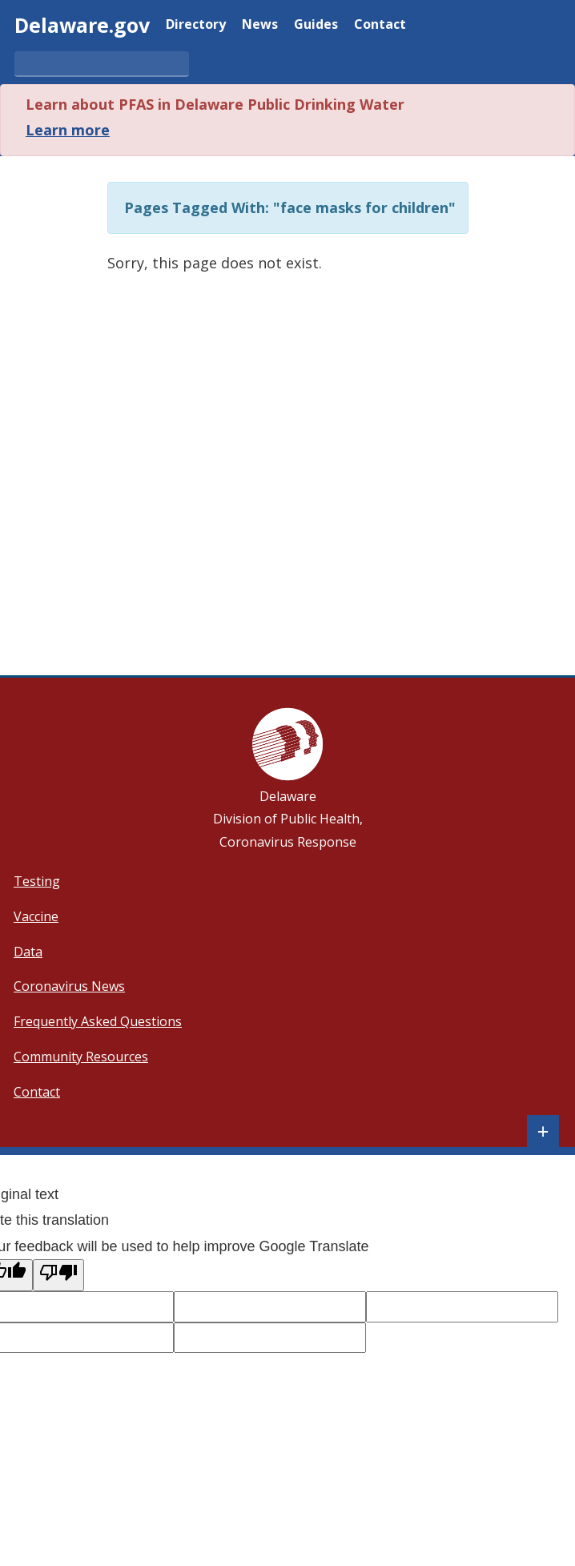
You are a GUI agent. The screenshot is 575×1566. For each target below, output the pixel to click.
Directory (196, 25)
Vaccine (36, 916)
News (260, 25)
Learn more (68, 129)
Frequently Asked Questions (98, 1021)
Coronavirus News (69, 986)
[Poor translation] (58, 1275)
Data (28, 951)
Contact (380, 25)
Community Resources (81, 1056)
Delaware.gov (82, 24)
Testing (37, 881)
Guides (316, 25)
